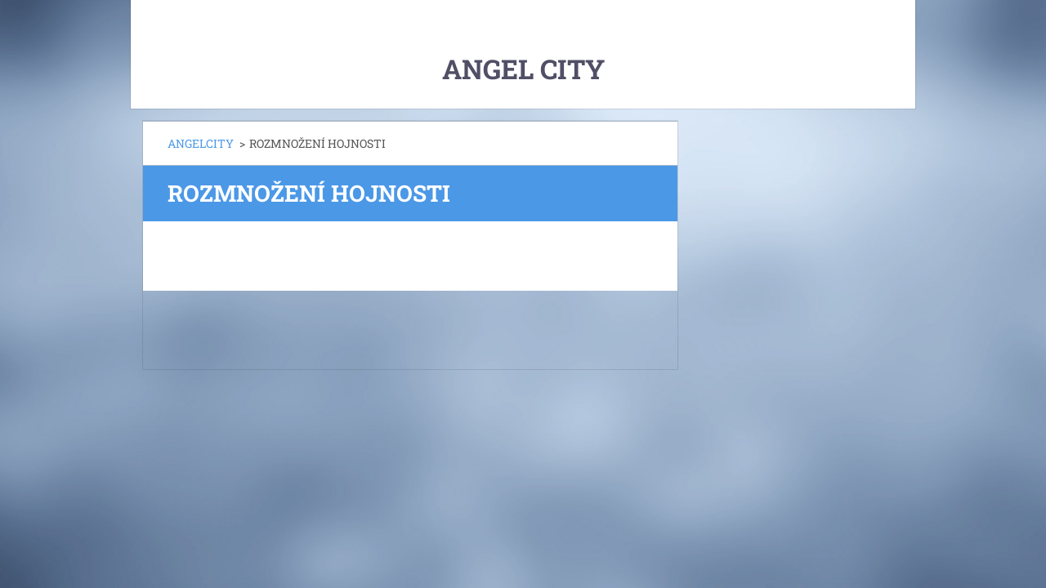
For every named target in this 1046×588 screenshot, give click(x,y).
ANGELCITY (201, 143)
